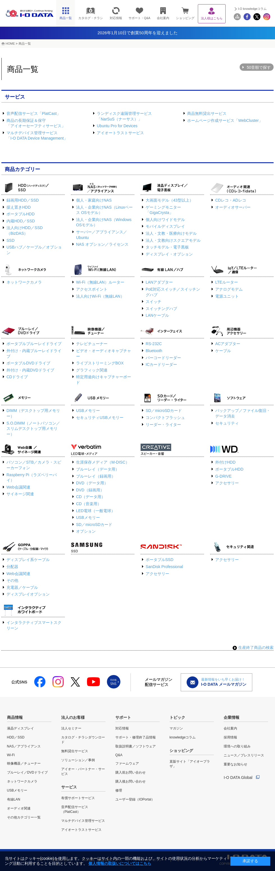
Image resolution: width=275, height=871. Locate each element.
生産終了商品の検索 (253, 647)
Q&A (118, 755)
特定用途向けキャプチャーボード (103, 380)
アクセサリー (227, 483)
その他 (12, 580)
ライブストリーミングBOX (100, 363)
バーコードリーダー (163, 357)
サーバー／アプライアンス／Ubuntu (101, 235)
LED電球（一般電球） (95, 511)
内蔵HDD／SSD (20, 221)
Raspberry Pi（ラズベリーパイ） (31, 478)
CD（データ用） (90, 496)
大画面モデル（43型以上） (169, 200)
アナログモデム (229, 289)
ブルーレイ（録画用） (95, 476)
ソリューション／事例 (78, 760)
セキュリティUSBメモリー (99, 417)
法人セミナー (71, 728)
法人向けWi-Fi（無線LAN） (100, 296)
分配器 (12, 566)
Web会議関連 (18, 487)
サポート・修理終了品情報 (135, 737)
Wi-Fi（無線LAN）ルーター (100, 282)
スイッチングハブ (161, 308)
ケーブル (223, 350)
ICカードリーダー (161, 364)
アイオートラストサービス (120, 133)
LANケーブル (157, 315)
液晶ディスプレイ (20, 728)
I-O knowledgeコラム (252, 8)
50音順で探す (259, 67)
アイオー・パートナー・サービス (83, 771)
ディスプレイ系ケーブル (28, 559)
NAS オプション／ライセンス (102, 244)
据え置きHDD (18, 207)
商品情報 (15, 717)
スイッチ (153, 301)
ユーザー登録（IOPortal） (135, 799)
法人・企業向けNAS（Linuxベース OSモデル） (104, 210)
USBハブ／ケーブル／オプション (34, 250)
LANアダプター (159, 282)
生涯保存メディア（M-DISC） (102, 462)
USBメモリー (88, 410)
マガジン (176, 728)
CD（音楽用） (88, 503)
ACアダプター (227, 343)
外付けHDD (225, 462)
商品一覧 (25, 43)
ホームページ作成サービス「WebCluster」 (225, 120)
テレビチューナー (91, 343)
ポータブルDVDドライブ (28, 363)
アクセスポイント (91, 289)
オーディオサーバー (233, 207)
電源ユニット (227, 296)
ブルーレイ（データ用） (97, 469)
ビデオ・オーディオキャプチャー (103, 353)
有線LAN (13, 799)
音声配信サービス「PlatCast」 (33, 113)
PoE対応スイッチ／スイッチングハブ (173, 292)
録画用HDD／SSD (22, 200)
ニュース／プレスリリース (244, 755)
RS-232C (154, 343)
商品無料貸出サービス (206, 113)
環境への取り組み (237, 746)
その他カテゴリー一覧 (24, 817)
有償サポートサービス (78, 798)
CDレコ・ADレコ (230, 200)
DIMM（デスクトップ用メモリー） (33, 413)
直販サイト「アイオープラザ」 (189, 764)
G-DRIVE (223, 476)
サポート (123, 717)
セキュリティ (227, 423)
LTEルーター (226, 282)
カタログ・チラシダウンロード (83, 739)
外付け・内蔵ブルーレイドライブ (33, 353)
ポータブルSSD (159, 559)
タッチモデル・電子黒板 (167, 247)
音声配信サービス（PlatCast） (74, 809)
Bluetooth (154, 350)
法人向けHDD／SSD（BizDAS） (24, 230)
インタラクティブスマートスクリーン (33, 625)
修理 (118, 790)
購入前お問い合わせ (130, 772)
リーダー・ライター (163, 424)
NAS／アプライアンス (24, 746)
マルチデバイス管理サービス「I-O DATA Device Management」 (37, 136)
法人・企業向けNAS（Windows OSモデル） (104, 222)
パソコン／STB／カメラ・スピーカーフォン (33, 465)
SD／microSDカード (164, 410)
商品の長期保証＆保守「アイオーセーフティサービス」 (35, 123)
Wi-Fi (11, 755)
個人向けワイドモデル (165, 219)
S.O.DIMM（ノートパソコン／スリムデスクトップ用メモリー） (33, 428)
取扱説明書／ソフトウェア (135, 746)
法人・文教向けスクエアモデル (173, 240)
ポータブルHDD (20, 214)
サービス (69, 787)
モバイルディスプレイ (165, 226)
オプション (86, 531)
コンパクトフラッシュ (165, 417)
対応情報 (122, 728)
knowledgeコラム (182, 737)
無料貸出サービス (74, 751)
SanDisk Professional (164, 566)
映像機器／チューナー (24, 763)
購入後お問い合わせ (130, 781)
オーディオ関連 (19, 808)
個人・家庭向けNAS (94, 200)
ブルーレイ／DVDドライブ (27, 772)
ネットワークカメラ (24, 282)
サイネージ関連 (20, 494)
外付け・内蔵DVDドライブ (30, 370)
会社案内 (230, 728)
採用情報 (230, 737)
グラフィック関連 (91, 370)
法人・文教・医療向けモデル (171, 233)
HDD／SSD (16, 737)
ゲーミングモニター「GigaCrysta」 (163, 210)
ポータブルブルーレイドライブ (33, 343)
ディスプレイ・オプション (169, 254)
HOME (10, 43)
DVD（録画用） (90, 490)
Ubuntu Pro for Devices (117, 126)
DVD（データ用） (92, 483)
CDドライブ (17, 377)
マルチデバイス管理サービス (83, 821)
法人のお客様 (73, 717)
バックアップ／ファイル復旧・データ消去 (242, 413)
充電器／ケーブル (22, 587)
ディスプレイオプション (28, 594)
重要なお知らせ (235, 764)
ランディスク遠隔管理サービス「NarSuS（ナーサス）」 (124, 116)
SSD (10, 240)
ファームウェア (127, 763)
